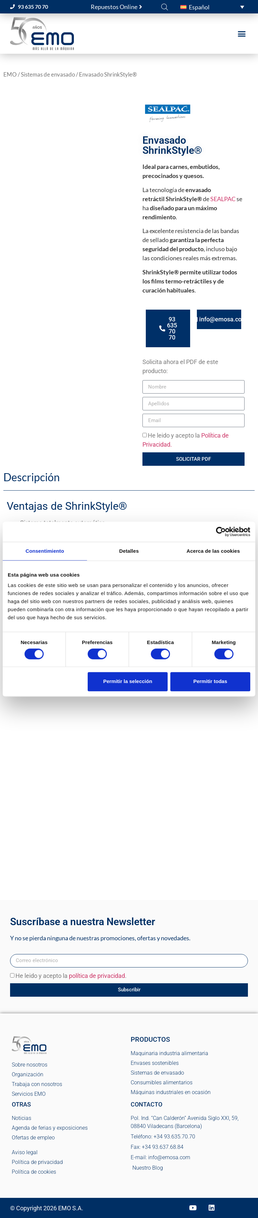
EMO (10, 74)
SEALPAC (222, 198)
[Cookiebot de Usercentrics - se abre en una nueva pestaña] (220, 532)
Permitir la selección (127, 681)
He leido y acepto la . (71, 975)
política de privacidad (97, 975)
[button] (212, 6)
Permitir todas (210, 681)
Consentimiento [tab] (45, 551)
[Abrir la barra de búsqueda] (164, 7)
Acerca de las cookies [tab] (213, 551)
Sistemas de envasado (48, 74)
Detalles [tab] (129, 551)
